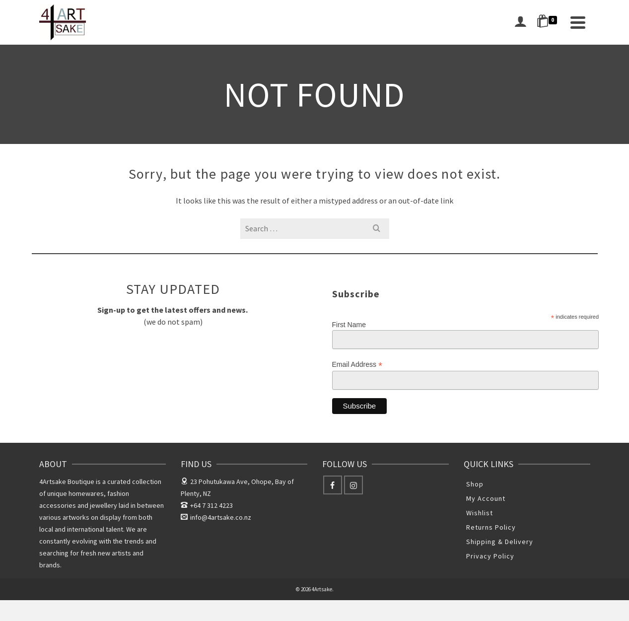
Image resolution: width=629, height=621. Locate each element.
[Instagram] (353, 485)
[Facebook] (332, 485)
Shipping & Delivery (499, 541)
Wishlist (479, 512)
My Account (485, 498)
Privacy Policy (490, 556)
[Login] (520, 22)
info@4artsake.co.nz (216, 517)
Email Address (357, 364)
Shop (475, 484)
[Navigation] (577, 22)
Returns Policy (491, 527)
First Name (349, 325)
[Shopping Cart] (548, 22)
